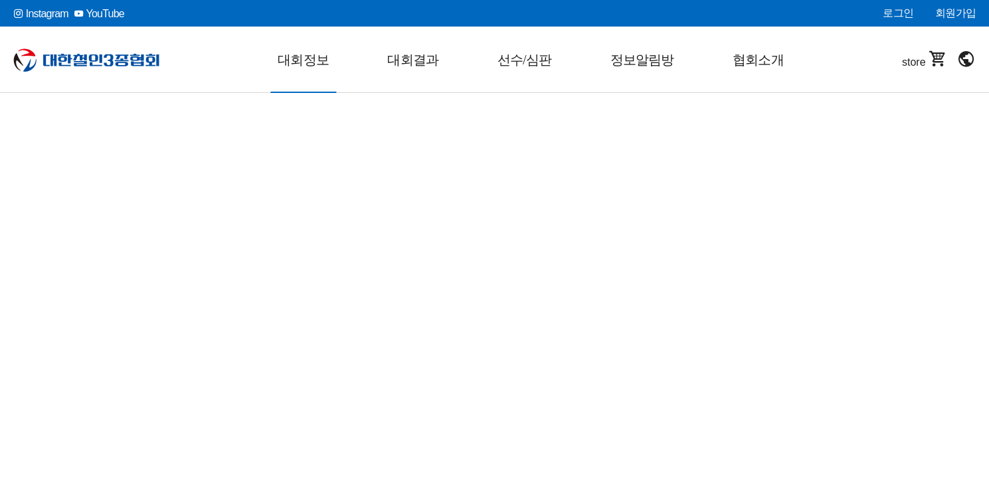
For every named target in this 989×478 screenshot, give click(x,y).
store (924, 59)
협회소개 (758, 59)
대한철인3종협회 (86, 60)
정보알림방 (642, 59)
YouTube (99, 13)
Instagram (40, 13)
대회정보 (303, 59)
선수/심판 (524, 59)
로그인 (898, 13)
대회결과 (412, 59)
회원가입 (955, 13)
